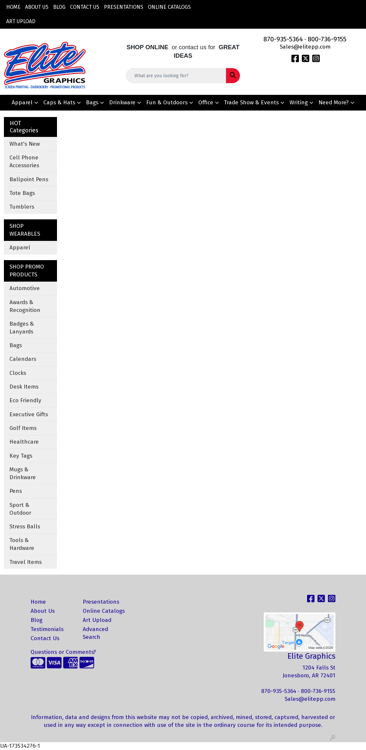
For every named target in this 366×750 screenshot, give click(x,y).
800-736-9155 (327, 39)
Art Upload (20, 21)
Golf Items (22, 428)
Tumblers (21, 206)
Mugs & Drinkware (22, 473)
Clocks (17, 373)
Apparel (22, 102)
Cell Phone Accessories (24, 161)
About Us (37, 7)
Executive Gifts (28, 414)
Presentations (123, 7)
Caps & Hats (59, 102)
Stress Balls (24, 526)
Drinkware (122, 102)
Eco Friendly (25, 400)
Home (13, 7)
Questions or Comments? (63, 652)
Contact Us (84, 7)
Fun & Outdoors (167, 102)
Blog (59, 7)
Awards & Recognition (24, 306)
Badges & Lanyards (21, 327)
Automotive (24, 288)
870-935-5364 (283, 39)
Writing (298, 102)
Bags (92, 102)
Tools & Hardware (21, 544)
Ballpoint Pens (28, 179)
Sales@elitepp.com (305, 46)
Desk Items (23, 386)
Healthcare (24, 441)
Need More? (333, 102)
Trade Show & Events (251, 102)
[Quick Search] (176, 75)
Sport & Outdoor (20, 509)
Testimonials (47, 629)
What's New (24, 143)
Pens (15, 491)
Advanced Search (95, 633)
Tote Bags (22, 193)
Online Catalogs (169, 7)
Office (205, 102)
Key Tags (20, 455)
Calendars (22, 359)
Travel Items (25, 562)
